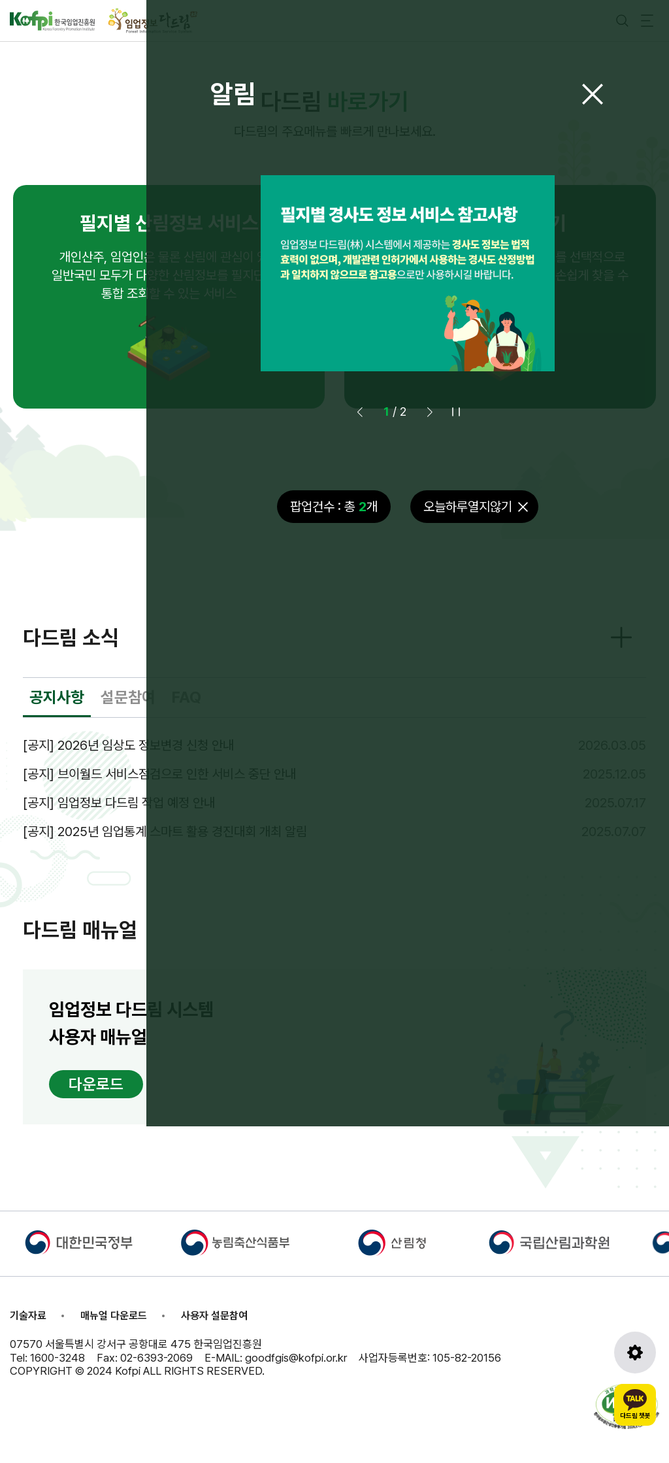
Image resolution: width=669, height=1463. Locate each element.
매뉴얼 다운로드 (113, 1315)
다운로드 (96, 1084)
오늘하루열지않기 (467, 506)
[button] (430, 412)
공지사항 (56, 697)
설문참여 (128, 697)
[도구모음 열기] (635, 1352)
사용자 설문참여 (214, 1315)
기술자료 (28, 1315)
